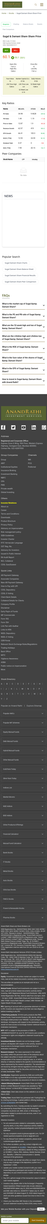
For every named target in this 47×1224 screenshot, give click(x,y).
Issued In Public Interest (11, 554)
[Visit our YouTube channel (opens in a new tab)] (23, 427)
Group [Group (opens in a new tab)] (3, 460)
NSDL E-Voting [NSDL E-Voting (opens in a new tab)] (7, 637)
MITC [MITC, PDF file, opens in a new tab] (3, 655)
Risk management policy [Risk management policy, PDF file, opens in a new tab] (11, 532)
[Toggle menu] (41, 4)
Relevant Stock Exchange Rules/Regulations (19, 644)
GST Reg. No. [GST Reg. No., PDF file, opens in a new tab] (6, 546)
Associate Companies (10, 579)
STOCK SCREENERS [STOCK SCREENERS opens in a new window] (8, 1103)
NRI (29, 460)
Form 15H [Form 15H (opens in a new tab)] (5, 622)
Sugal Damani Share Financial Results (20, 275)
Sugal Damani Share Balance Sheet (19, 269)
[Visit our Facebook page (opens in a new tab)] (3, 427)
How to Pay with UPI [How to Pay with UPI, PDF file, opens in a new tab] (9, 586)
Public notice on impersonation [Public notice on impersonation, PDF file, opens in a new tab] (14, 666)
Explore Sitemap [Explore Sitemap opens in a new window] (34, 706)
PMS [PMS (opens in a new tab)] (3, 485)
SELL (16, 50)
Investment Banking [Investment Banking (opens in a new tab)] (9, 474)
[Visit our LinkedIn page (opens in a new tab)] (34, 427)
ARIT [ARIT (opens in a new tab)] (3, 463)
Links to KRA (6, 630)
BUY (6, 50)
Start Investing (38, 1220)
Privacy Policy (7, 525)
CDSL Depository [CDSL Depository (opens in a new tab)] (8, 590)
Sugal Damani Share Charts (16, 263)
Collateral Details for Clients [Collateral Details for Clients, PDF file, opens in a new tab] (12, 600)
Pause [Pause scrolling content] (41, 1209)
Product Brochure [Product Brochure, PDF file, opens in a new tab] (8, 521)
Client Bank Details (9, 597)
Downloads (5, 517)
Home (4, 13)
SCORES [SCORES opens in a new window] (23, 1147)
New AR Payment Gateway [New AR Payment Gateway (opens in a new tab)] (12, 582)
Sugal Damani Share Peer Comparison (20, 281)
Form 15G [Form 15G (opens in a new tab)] (5, 619)
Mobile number (6, 1216)
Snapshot (6, 24)
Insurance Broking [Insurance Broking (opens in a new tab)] (8, 470)
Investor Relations (9, 503)
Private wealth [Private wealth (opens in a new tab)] (7, 488)
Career (4, 510)
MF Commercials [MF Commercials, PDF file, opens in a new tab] (8, 615)
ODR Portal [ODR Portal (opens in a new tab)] (5, 640)
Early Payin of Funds (9, 611)
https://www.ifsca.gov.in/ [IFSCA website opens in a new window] (10, 969)
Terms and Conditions (10, 514)
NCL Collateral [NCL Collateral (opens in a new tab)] (7, 561)
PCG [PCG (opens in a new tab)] (30, 463)
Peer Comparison (8, 29)
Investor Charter (7, 539)
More (3, 670)
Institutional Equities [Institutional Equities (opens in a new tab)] (9, 467)
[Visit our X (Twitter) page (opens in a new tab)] (13, 427)
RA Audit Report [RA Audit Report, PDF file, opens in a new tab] (7, 557)
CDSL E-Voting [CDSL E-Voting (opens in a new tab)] (7, 593)
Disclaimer (5, 608)
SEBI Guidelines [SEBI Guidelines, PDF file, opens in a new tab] (7, 535)
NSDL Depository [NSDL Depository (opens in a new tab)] (8, 633)
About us (4, 506)
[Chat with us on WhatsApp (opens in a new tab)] (44, 427)
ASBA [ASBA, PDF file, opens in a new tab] (3, 662)
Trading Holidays (8, 648)
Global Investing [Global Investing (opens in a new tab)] (7, 492)
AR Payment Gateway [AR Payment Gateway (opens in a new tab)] (10, 575)
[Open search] (35, 4)
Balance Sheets (28, 24)
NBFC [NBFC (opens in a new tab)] (3, 478)
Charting (16, 24)
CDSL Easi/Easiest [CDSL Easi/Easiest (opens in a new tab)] (8, 564)
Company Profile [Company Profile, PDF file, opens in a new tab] (8, 604)
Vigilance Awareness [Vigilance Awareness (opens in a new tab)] (9, 659)
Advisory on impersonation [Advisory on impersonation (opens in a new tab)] (12, 528)
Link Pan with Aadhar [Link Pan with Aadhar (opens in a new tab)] (9, 626)
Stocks (11, 13)
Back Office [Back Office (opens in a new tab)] (6, 651)
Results (39, 24)
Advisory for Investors (10, 550)
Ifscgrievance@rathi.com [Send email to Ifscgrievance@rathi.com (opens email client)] (24, 965)
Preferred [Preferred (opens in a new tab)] (32, 467)
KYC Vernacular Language (12, 543)
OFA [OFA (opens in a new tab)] (2, 481)
